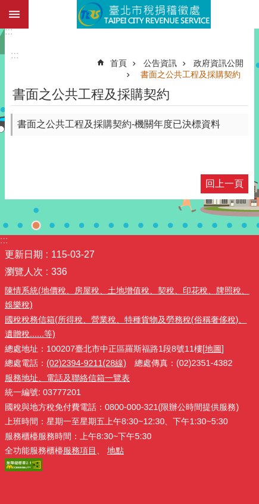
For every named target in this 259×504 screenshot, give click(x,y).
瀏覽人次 (24, 272)
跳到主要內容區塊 (6, 6)
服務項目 (79, 450)
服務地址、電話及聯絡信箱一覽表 (67, 378)
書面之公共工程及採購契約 (191, 74)
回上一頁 (224, 184)
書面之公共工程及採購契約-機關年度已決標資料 (118, 124)
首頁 (118, 63)
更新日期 (24, 254)
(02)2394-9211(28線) (86, 363)
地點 (115, 450)
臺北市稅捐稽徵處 (144, 14)
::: (9, 31)
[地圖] (213, 348)
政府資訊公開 (219, 63)
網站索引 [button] (14, 14)
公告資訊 (160, 63)
